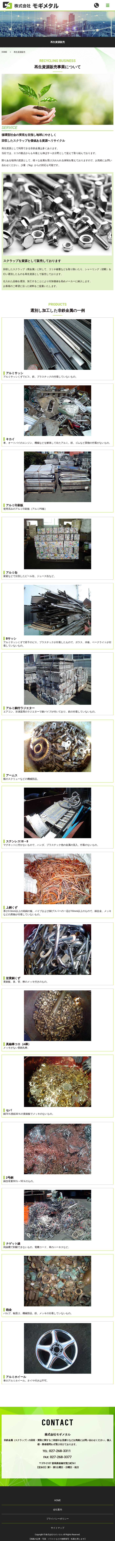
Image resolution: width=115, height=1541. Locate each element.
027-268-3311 (60, 1451)
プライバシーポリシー (57, 1518)
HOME (4, 52)
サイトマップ (57, 1528)
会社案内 (57, 1509)
